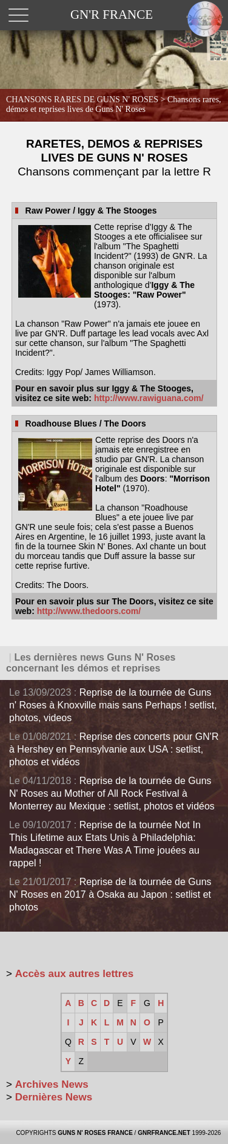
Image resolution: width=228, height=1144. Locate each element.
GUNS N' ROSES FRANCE (95, 1132)
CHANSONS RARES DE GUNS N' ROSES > (113, 104)
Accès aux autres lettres (74, 973)
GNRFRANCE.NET (164, 1132)
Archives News (52, 1084)
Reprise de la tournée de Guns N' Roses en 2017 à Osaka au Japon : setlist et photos (110, 894)
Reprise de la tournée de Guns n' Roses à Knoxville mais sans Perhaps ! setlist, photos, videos (113, 705)
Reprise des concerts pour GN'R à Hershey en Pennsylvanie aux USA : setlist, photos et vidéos (113, 749)
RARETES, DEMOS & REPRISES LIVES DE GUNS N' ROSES (114, 157)
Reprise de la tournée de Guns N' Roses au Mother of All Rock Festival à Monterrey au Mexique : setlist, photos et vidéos (112, 793)
